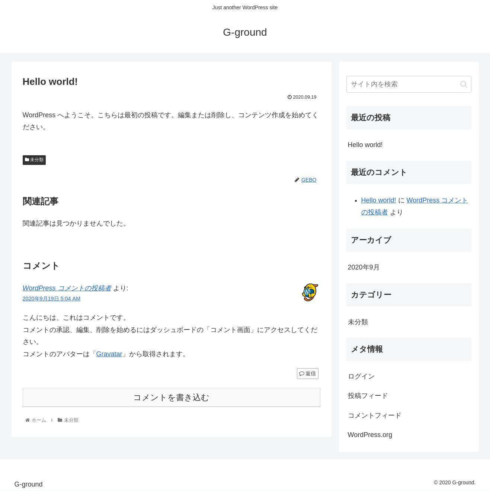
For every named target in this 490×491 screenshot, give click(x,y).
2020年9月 (364, 267)
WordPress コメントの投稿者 (67, 288)
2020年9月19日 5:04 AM (52, 299)
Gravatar (109, 354)
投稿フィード (368, 395)
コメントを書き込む (171, 397)
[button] (463, 84)
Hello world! (365, 145)
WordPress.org (370, 435)
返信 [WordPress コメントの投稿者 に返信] (307, 373)
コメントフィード (374, 415)
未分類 (34, 159)
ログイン (361, 376)
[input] (408, 84)
